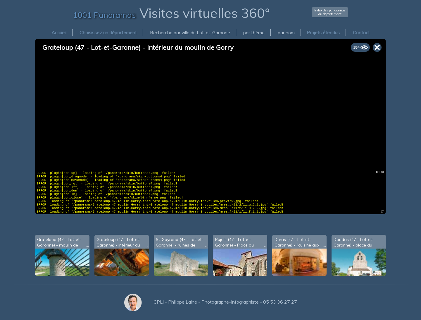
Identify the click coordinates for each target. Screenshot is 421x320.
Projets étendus (323, 32)
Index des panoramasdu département (330, 12)
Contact (361, 32)
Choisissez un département (108, 32)
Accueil (58, 32)
